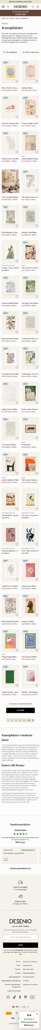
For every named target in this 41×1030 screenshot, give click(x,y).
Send (20, 945)
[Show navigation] (3, 6)
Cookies (26, 981)
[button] (29, 1020)
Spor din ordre (28, 969)
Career (17, 973)
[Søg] (8, 6)
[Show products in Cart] (37, 6)
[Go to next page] (33, 720)
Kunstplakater (23, 18)
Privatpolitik (19, 950)
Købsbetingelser (29, 973)
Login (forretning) (14, 991)
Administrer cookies (30, 984)
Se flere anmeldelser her (20, 868)
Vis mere (20, 710)
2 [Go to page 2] (16, 720)
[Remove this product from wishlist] (16, 81)
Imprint (18, 969)
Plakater (12, 18)
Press (19, 965)
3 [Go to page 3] (20, 720)
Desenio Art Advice (30, 962)
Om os (18, 962)
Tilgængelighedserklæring (10, 981)
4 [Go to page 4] (23, 720)
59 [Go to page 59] (29, 720)
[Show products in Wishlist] (33, 6)
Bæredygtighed (15, 977)
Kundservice (27, 965)
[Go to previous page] (8, 720)
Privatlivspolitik (28, 977)
